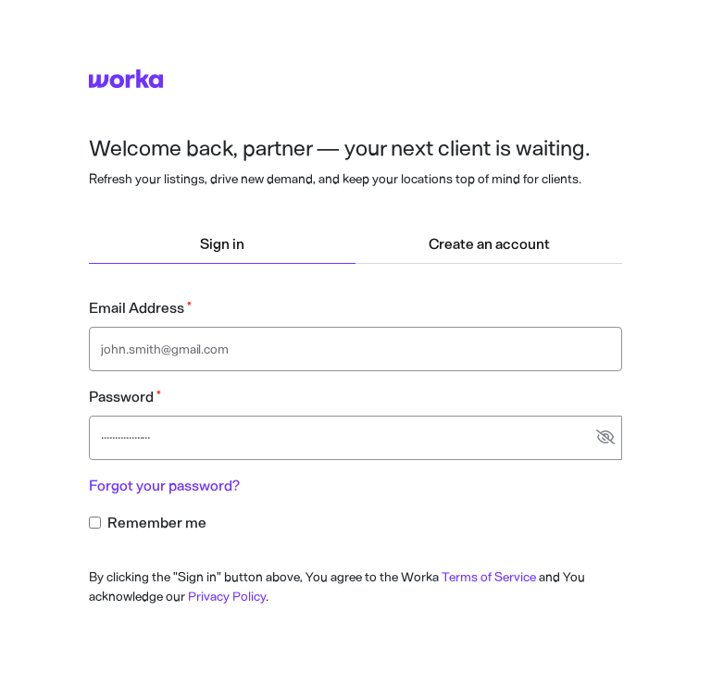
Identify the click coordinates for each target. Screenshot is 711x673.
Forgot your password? (164, 485)
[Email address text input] (355, 349)
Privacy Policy (227, 596)
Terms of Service (489, 577)
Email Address (136, 308)
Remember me (156, 522)
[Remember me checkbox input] (95, 523)
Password (121, 396)
